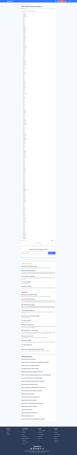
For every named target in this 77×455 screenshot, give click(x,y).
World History (24, 436)
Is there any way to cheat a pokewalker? (29, 399)
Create (61, 1)
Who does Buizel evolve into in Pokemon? (29, 406)
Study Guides (40, 436)
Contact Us (56, 432)
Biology (23, 434)
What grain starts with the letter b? (28, 393)
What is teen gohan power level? (27, 415)
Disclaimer (55, 437)
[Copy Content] (52, 240)
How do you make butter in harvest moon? (29, 412)
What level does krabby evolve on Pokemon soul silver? (32, 371)
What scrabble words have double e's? (32, 6)
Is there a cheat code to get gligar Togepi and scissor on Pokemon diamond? (36, 374)
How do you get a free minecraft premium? (29, 384)
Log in (69, 1)
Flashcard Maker (41, 434)
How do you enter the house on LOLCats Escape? (30, 396)
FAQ (39, 439)
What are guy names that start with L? (28, 358)
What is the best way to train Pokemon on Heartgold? (31, 390)
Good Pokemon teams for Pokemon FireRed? (30, 368)
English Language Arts (26, 437)
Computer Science (25, 441)
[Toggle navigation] (55, 1)
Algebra (23, 430)
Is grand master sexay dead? (26, 409)
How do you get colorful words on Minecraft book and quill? (33, 418)
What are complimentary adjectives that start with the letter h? (33, 387)
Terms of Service (57, 434)
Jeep (24, 94)
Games (29, 4)
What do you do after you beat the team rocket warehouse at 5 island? (34, 362)
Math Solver (40, 437)
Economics (24, 443)
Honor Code (40, 432)
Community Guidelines (42, 430)
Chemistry (24, 432)
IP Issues (55, 441)
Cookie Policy (56, 439)
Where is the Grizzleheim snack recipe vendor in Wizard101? (32, 381)
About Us (55, 430)
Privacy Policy (56, 436)
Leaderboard (8, 430)
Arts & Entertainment (24, 4)
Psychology (24, 439)
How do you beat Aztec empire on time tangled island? (31, 377)
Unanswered (8, 434)
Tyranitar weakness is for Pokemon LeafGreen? (30, 365)
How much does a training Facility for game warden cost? (32, 403)
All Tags (7, 432)
